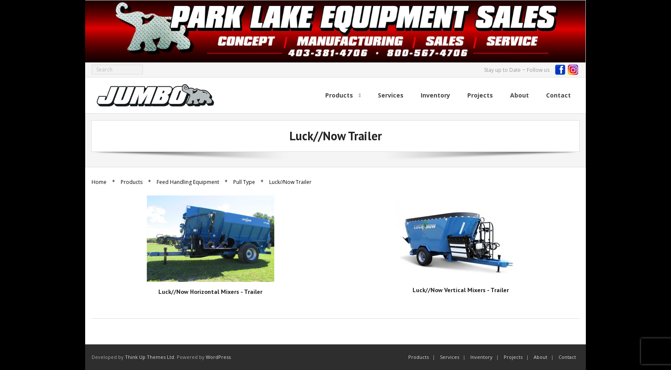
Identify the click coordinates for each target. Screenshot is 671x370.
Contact (567, 357)
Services (449, 357)
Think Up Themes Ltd (149, 357)
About (540, 357)
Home (99, 182)
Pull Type (244, 182)
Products (132, 182)
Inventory (481, 357)
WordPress (218, 357)
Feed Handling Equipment (188, 182)
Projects (513, 357)
